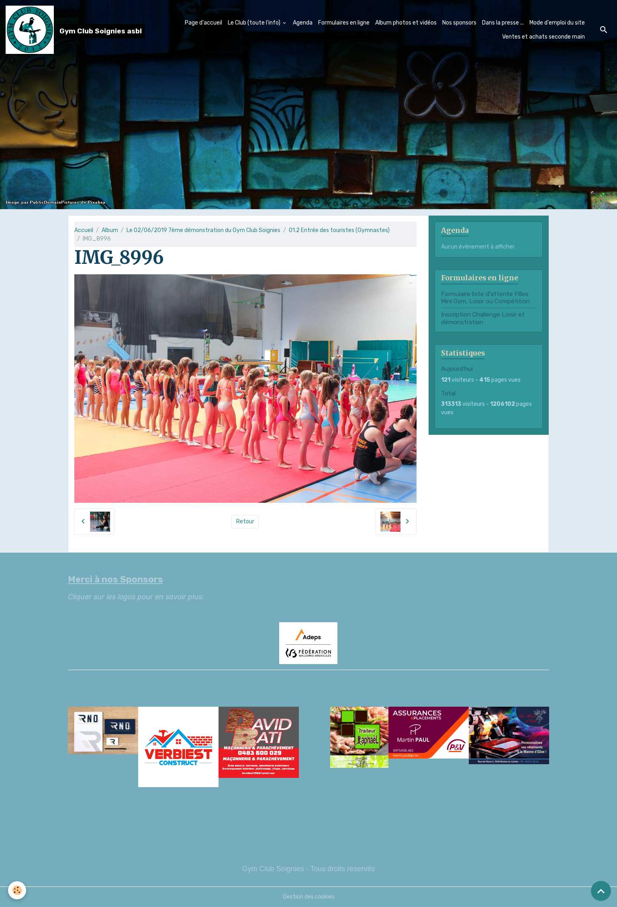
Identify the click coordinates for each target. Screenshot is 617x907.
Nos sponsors (459, 22)
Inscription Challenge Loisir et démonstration (483, 318)
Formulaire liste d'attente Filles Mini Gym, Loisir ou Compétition (485, 297)
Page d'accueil (203, 22)
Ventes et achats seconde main (543, 36)
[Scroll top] (601, 891)
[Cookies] (17, 890)
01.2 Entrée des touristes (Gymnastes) (339, 230)
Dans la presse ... (503, 22)
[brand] (69, 30)
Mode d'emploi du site (557, 22)
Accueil (83, 230)
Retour (245, 521)
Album (110, 230)
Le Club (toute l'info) (255, 22)
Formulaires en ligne (344, 22)
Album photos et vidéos (406, 22)
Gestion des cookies (309, 896)
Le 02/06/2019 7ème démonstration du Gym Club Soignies (203, 230)
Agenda (303, 22)
